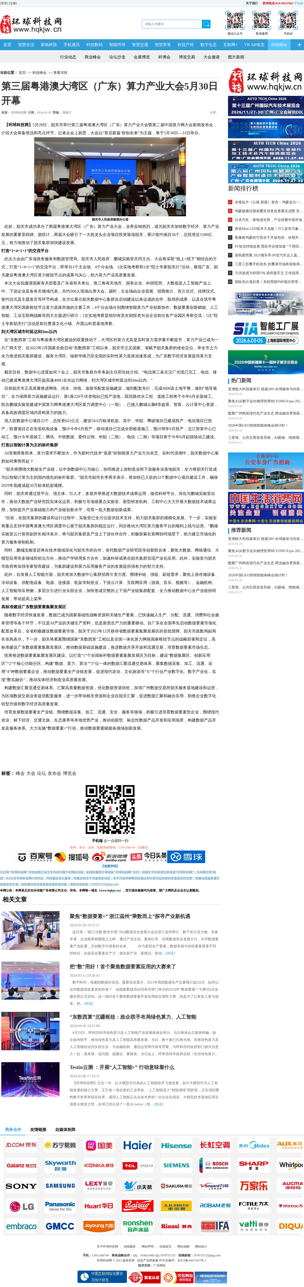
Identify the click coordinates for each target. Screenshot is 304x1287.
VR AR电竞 (254, 44)
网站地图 (183, 1246)
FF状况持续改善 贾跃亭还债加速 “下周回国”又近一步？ (269, 246)
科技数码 (94, 44)
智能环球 (117, 44)
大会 (30, 773)
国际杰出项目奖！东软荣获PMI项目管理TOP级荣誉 (269, 282)
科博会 (164, 57)
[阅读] (170, 953)
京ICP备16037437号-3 (191, 1260)
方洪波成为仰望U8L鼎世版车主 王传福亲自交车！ (269, 273)
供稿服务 (130, 1246)
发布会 (54, 773)
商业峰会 (93, 57)
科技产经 (186, 44)
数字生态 (208, 44)
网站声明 (148, 1246)
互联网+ (230, 44)
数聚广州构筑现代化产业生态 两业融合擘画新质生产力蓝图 (266, 413)
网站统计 (201, 1246)
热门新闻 (239, 380)
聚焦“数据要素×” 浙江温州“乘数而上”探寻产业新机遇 (130, 916)
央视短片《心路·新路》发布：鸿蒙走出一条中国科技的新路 (269, 202)
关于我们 (252, 3)
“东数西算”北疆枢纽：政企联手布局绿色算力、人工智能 (133, 1017)
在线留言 (165, 1246)
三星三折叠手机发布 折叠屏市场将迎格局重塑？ (269, 264)
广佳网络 (159, 1265)
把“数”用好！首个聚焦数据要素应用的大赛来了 (123, 966)
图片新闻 (236, 57)
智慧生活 (26, 44)
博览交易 (187, 57)
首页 (7, 44)
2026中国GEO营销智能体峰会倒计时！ (258, 425)
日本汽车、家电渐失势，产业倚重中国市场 (268, 220)
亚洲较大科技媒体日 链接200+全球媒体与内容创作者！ (266, 389)
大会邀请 (211, 57)
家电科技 (49, 44)
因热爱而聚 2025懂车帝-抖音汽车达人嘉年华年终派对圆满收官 (269, 255)
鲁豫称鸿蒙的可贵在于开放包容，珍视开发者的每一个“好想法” (269, 237)
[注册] (13, 3)
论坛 (41, 773)
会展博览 (142, 57)
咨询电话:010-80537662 (277, 3)
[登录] (4, 3)
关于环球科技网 (107, 1246)
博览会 (70, 773)
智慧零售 (163, 44)
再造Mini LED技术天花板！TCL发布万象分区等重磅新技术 (269, 229)
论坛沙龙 (117, 57)
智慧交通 (140, 44)
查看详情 (60, 73)
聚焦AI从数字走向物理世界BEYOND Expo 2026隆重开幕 (266, 401)
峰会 (20, 773)
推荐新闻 (239, 530)
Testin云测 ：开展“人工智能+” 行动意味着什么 (122, 1067)
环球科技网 (18, 112)
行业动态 (68, 57)
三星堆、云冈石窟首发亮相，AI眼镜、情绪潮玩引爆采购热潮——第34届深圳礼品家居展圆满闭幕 (266, 438)
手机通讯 (72, 44)
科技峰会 (279, 44)
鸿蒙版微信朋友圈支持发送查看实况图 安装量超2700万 (269, 211)
